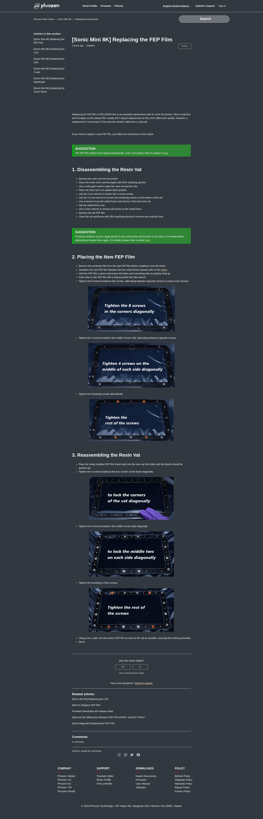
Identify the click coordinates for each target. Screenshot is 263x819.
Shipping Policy (183, 779)
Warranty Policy (183, 783)
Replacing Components (86, 19)
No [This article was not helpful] (140, 667)
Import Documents (146, 776)
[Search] (204, 19)
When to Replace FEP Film (86, 705)
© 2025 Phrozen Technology (97, 805)
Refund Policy (182, 776)
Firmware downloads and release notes (92, 711)
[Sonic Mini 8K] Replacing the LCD (49, 51)
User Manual (143, 783)
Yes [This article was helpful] (122, 667)
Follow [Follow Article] (185, 46)
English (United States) (177, 6)
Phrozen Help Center (44, 19)
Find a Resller (104, 783)
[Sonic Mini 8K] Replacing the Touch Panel (49, 90)
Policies (118, 6)
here (166, 153)
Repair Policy (182, 787)
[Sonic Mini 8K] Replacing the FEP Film (49, 41)
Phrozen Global (66, 776)
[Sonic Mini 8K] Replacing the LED (49, 60)
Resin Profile (90, 6)
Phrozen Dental (66, 791)
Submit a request (205, 6)
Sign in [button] (222, 6)
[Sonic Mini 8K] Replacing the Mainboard (49, 80)
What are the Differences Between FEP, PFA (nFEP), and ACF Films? (108, 717)
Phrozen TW (65, 787)
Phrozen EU (64, 783)
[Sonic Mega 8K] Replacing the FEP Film (93, 723)
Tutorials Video (105, 776)
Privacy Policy (182, 791)
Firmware (106, 6)
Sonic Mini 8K (64, 19)
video (163, 269)
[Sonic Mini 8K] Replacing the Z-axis (49, 70)
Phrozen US (64, 779)
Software (141, 787)
